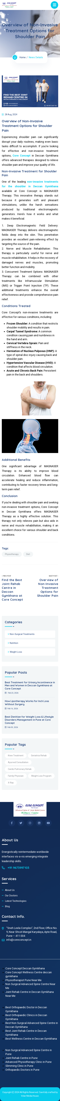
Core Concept (22, 155)
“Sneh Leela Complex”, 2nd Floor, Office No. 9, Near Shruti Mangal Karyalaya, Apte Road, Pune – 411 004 (31, 931)
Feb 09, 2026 (11, 727)
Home (22, 57)
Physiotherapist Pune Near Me (23, 980)
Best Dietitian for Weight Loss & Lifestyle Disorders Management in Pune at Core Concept (29, 720)
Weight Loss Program (41, 776)
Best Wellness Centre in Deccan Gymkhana (31, 1038)
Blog (7, 906)
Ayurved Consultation (18, 762)
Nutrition (14, 643)
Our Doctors (11, 895)
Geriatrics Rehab (39, 755)
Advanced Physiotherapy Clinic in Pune (28, 1061)
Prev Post (13, 588)
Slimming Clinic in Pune (19, 1065)
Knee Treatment (15, 755)
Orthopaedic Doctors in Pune (22, 1069)
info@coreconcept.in (18, 939)
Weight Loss (16, 652)
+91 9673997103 (15, 868)
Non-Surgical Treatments (22, 634)
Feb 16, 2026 (11, 709)
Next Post (46, 586)
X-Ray (11, 782)
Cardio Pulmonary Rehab (20, 769)
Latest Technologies (15, 901)
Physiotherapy (12, 554)
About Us (10, 890)
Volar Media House (30, 1096)
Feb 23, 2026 (11, 693)
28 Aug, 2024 (9, 114)
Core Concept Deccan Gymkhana (25, 968)
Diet (28, 554)
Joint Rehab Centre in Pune (21, 1058)
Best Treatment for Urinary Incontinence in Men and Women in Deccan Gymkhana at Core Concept (30, 685)
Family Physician (16, 776)
